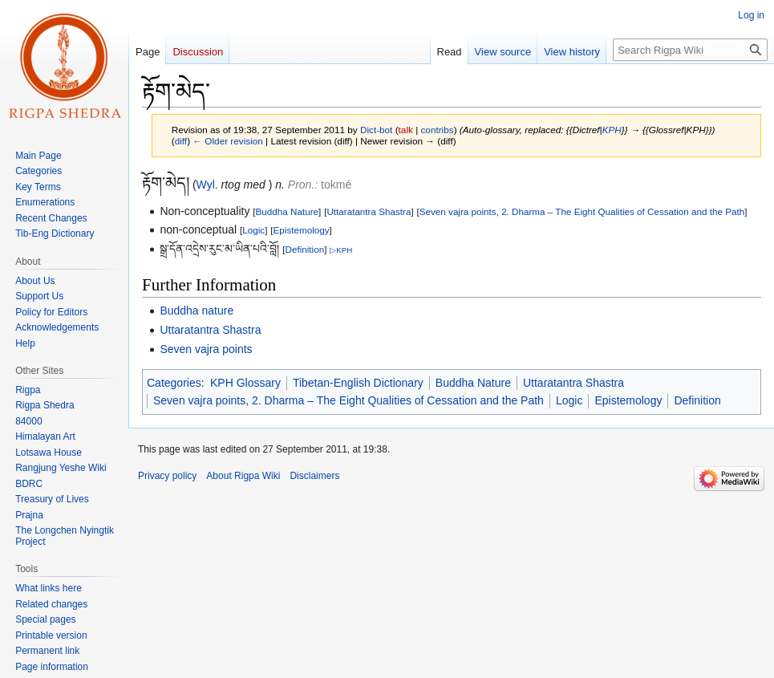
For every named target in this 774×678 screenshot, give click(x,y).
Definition (305, 249)
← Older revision (227, 141)
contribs (436, 129)
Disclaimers (314, 475)
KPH (612, 129)
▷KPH (341, 250)
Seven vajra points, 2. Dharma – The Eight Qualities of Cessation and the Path (581, 211)
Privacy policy (167, 475)
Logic (253, 230)
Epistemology (302, 230)
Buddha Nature (287, 211)
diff (181, 141)
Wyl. (207, 184)
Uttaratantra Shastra (368, 211)
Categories (174, 382)
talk (406, 129)
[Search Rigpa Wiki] (690, 50)
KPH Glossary (245, 382)
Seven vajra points (206, 349)
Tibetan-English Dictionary (358, 382)
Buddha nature (196, 310)
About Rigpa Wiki (243, 475)
